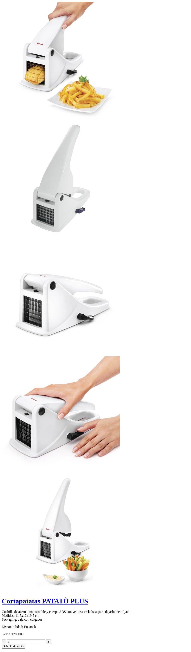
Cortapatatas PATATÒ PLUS (45, 601)
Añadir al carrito (13, 646)
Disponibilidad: (12, 627)
